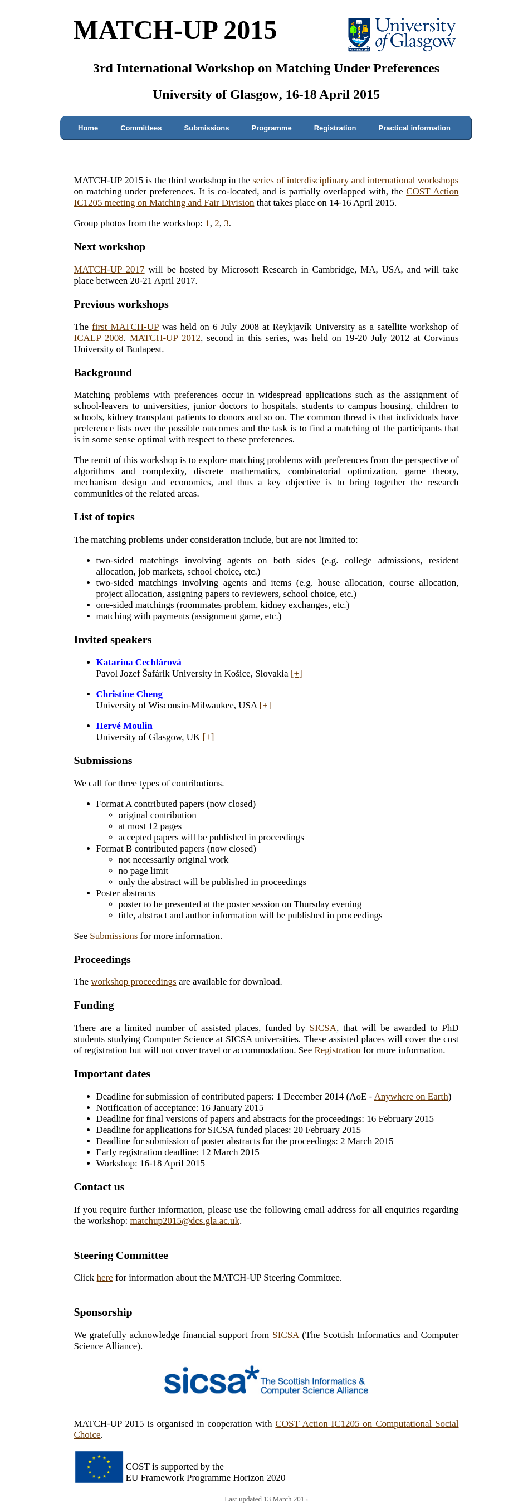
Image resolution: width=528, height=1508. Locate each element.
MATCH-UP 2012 (165, 338)
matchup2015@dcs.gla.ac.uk (184, 1220)
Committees (141, 128)
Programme (271, 128)
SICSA (323, 1028)
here (105, 1277)
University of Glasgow (216, 94)
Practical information (415, 128)
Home (88, 128)
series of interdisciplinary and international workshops (355, 180)
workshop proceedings (133, 981)
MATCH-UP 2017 (109, 269)
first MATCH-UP (125, 327)
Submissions (206, 128)
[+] (296, 673)
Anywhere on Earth (411, 1096)
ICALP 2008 (99, 338)
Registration (335, 128)
